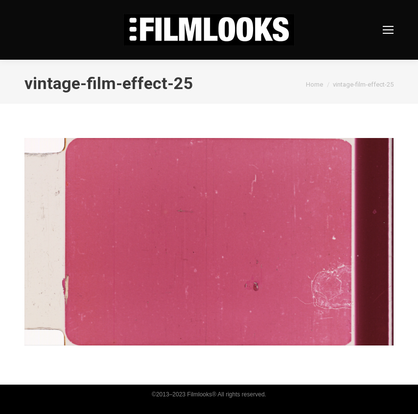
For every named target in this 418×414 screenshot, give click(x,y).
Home (314, 84)
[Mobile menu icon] (388, 29)
